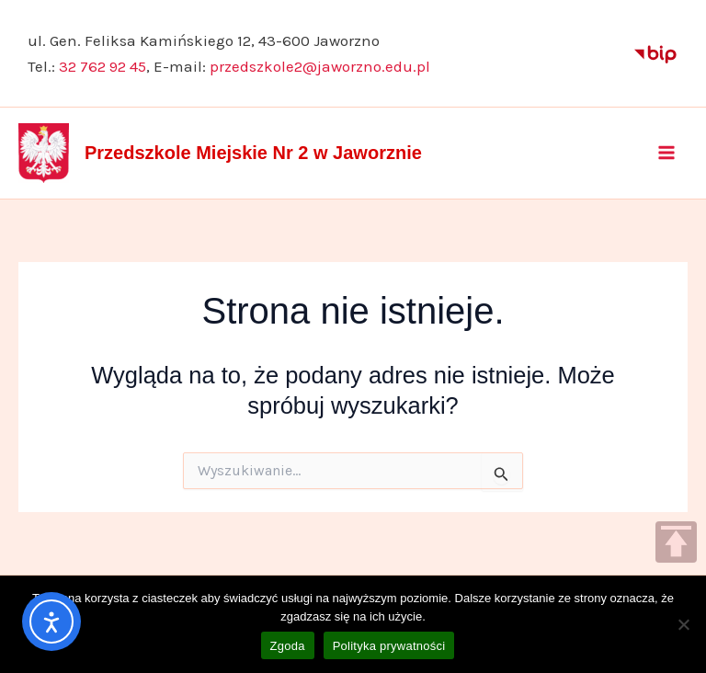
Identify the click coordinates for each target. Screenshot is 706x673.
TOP (676, 542)
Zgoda (287, 646)
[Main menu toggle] (667, 152)
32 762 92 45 (102, 66)
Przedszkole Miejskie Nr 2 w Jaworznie (253, 153)
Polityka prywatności (389, 646)
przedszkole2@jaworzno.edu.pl (320, 66)
